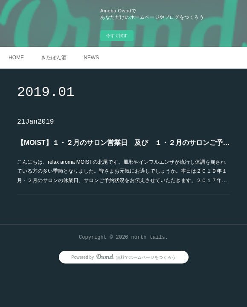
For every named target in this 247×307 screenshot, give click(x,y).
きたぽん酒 (54, 58)
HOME (16, 58)
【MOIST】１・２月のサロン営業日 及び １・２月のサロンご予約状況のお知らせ (123, 142)
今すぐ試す (117, 35)
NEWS (91, 58)
